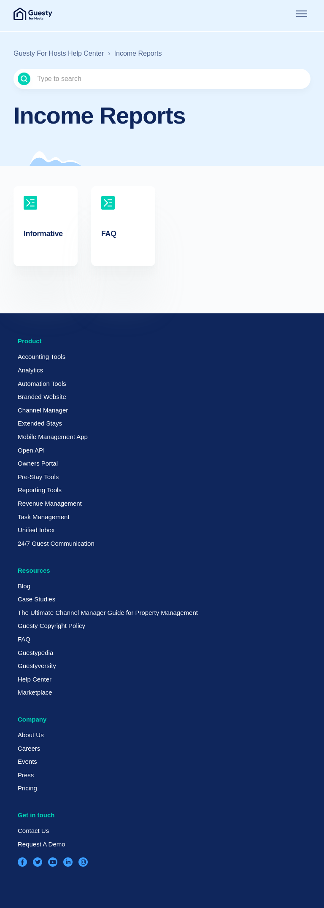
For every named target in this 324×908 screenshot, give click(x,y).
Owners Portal (38, 463)
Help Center (34, 679)
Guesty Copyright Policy (51, 625)
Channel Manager (43, 410)
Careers (29, 748)
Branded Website (42, 396)
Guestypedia (35, 652)
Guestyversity (37, 665)
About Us (31, 734)
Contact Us (33, 830)
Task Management (44, 516)
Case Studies (36, 599)
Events (27, 761)
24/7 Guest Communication (56, 543)
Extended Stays (40, 423)
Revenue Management (50, 503)
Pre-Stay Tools (38, 476)
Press (26, 775)
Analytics (30, 370)
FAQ (24, 639)
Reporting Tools (40, 489)
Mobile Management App (53, 436)
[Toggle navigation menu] (301, 14)
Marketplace (35, 692)
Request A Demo (41, 844)
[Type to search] (162, 79)
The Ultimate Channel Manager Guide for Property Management (108, 612)
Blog (24, 586)
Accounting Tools (41, 356)
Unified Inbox (36, 529)
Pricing (27, 788)
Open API (31, 450)
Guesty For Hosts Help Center (59, 53)
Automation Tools (42, 383)
